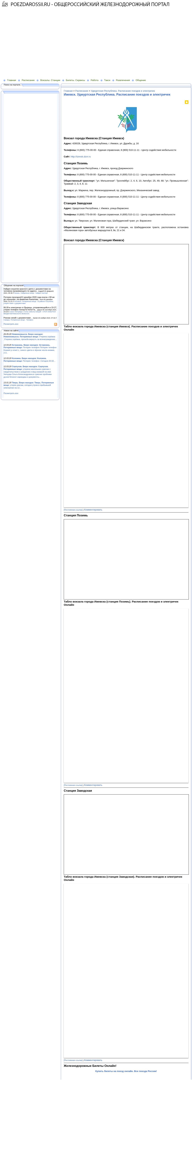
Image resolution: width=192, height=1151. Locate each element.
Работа (94, 80)
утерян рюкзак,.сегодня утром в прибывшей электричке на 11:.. (29, 385)
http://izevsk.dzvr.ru (81, 156)
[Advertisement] (33, 45)
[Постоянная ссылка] (73, 510)
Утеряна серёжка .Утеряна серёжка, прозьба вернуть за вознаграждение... (30, 336)
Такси (107, 80)
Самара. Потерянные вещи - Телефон (18, 320)
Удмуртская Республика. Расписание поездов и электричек (123, 91)
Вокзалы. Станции (50, 80)
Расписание (28, 80)
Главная (11, 80)
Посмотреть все (11, 324)
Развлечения (123, 80)
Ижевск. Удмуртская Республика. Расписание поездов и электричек (117, 94)
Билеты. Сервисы (75, 80)
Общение (141, 80)
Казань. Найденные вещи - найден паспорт (31, 293)
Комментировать (93, 509)
